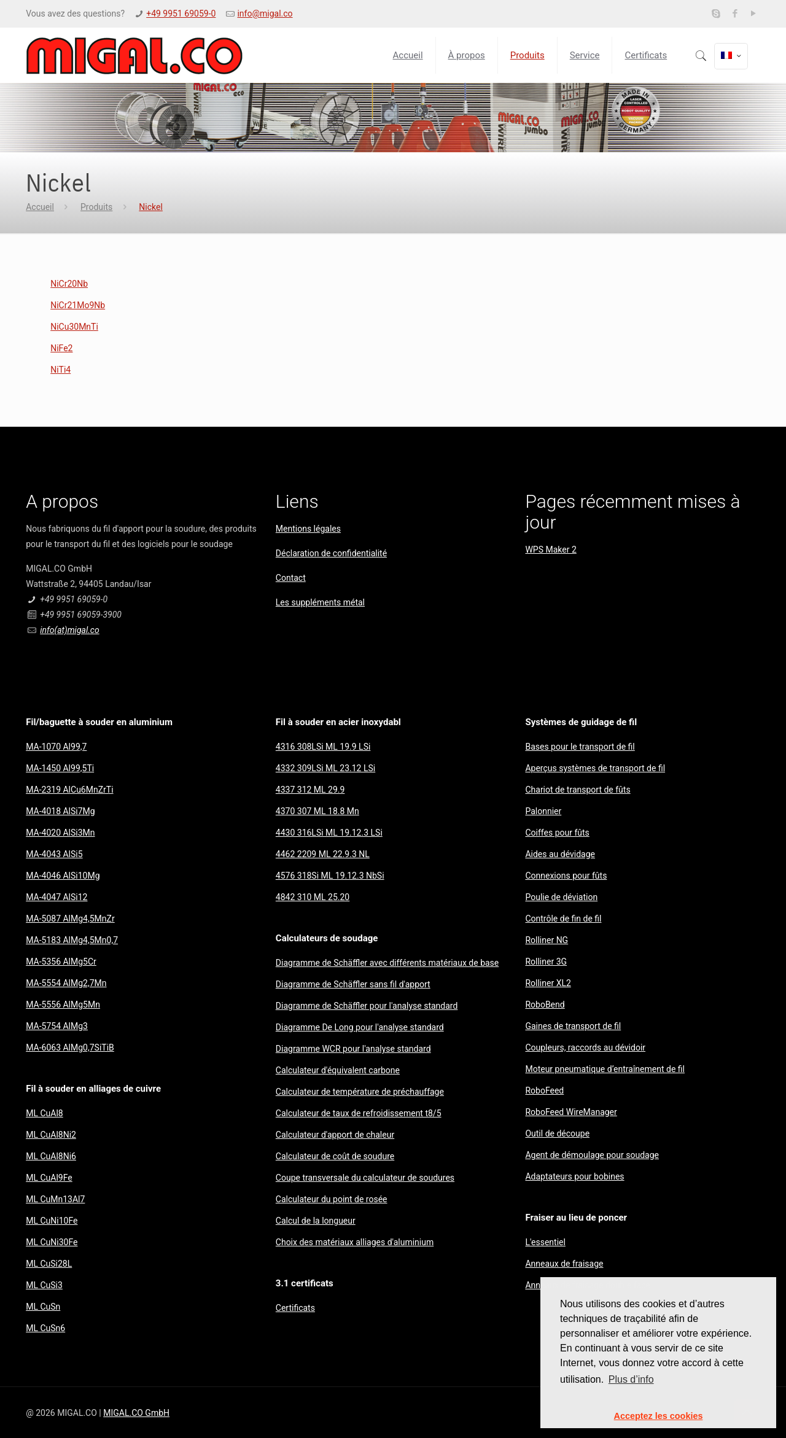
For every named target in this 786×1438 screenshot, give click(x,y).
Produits (96, 207)
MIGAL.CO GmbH (136, 1413)
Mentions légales (308, 529)
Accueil (40, 207)
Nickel (151, 207)
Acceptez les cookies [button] (658, 1416)
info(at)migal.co (69, 630)
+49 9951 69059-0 (181, 13)
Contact (291, 578)
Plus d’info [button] (631, 1379)
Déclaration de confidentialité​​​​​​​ (331, 553)
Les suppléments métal (320, 602)
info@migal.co (264, 13)
